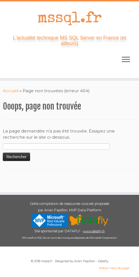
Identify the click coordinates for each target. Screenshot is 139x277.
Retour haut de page (114, 268)
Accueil (10, 90)
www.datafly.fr (94, 231)
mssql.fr (46, 261)
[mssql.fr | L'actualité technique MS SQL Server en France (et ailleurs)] (69, 18)
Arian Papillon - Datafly (91, 261)
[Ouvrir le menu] (126, 60)
